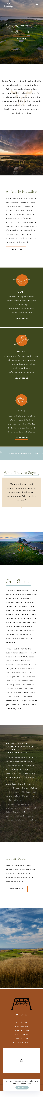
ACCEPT (22, 1087)
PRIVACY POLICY (21, 1042)
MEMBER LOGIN (21, 1031)
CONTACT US (21, 1039)
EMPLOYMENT (22, 1035)
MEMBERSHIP (21, 1027)
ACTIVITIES (21, 1023)
